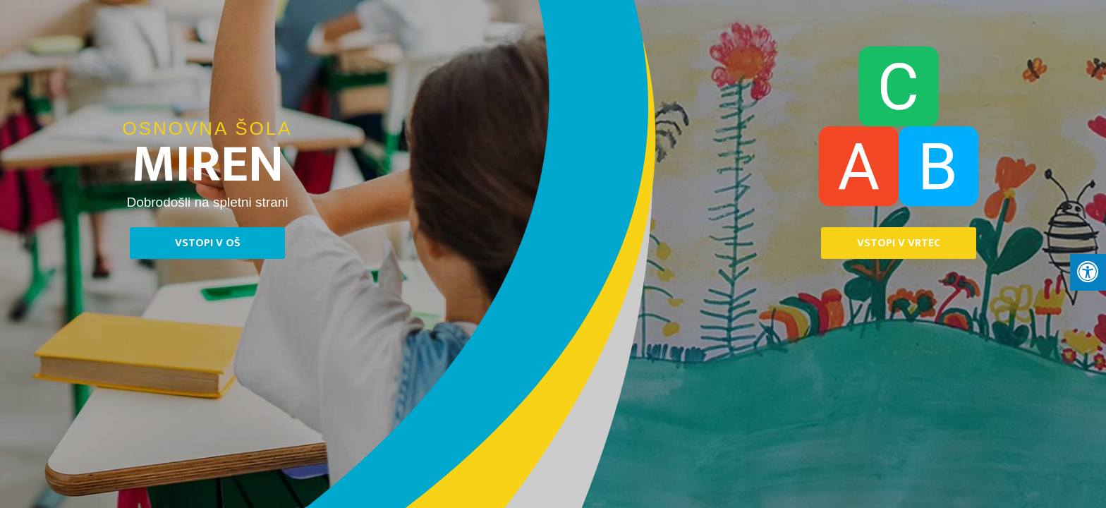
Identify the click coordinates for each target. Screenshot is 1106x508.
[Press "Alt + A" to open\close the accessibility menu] (1088, 272)
